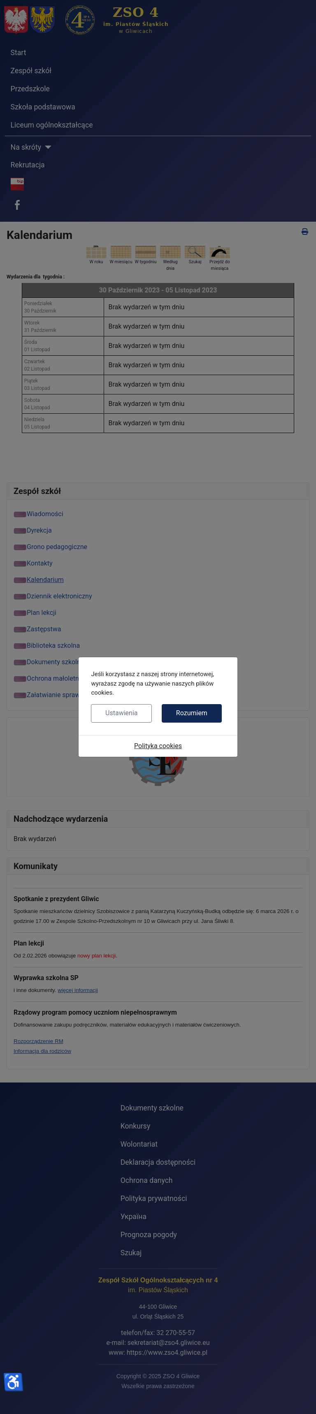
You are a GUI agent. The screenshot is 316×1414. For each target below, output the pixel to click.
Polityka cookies (158, 746)
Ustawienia (121, 713)
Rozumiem (191, 713)
